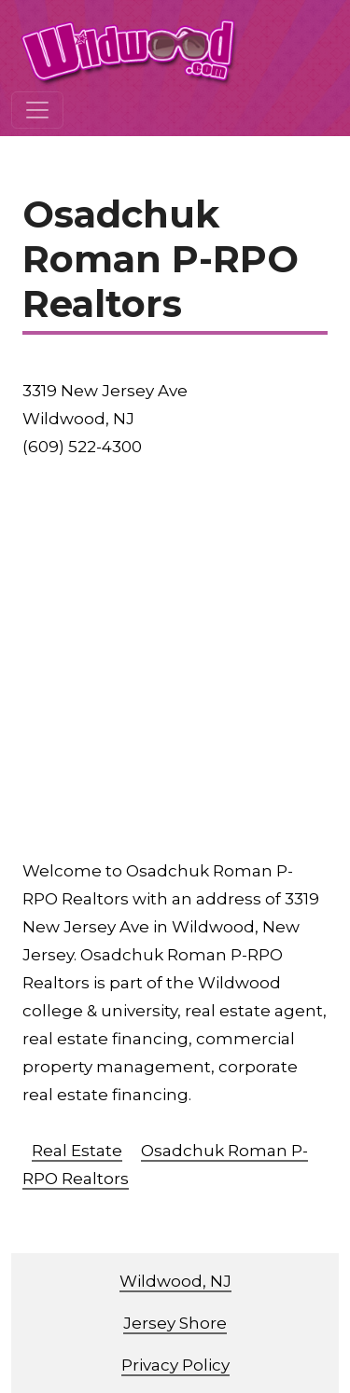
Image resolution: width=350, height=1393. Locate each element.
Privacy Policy (175, 1365)
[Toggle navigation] (37, 110)
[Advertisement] (175, 659)
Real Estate (77, 1150)
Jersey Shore (175, 1323)
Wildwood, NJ (175, 1281)
